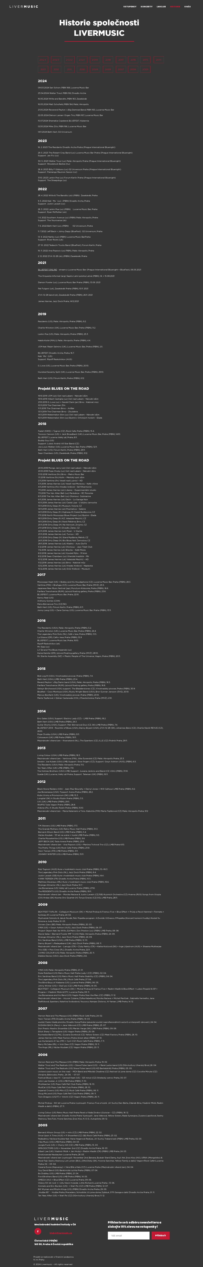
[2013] (43, 69)
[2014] (159, 59)
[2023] (56, 59)
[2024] (43, 59)
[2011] (69, 69)
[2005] (145, 69)
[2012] (56, 69)
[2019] (95, 59)
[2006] (133, 69)
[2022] (69, 59)
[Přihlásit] (161, 1236)
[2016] (133, 59)
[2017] (121, 59)
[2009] (95, 69)
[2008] (108, 69)
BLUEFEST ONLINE (47, 270)
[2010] (82, 69)
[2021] (82, 59)
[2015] (145, 59)
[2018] (108, 59)
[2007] (121, 69)
